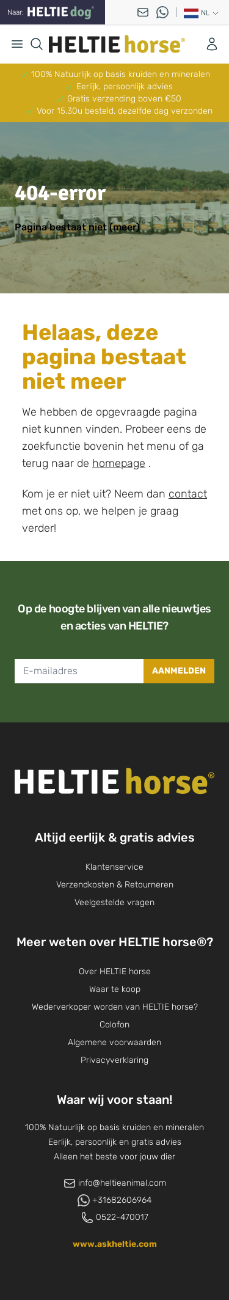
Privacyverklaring (114, 1060)
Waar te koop (114, 989)
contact (188, 494)
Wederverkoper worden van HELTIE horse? (115, 1007)
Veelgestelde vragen (114, 902)
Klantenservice (114, 867)
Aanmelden (179, 671)
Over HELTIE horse (115, 971)
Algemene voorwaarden (114, 1042)
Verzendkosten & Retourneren (114, 885)
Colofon (114, 1024)
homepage (118, 463)
